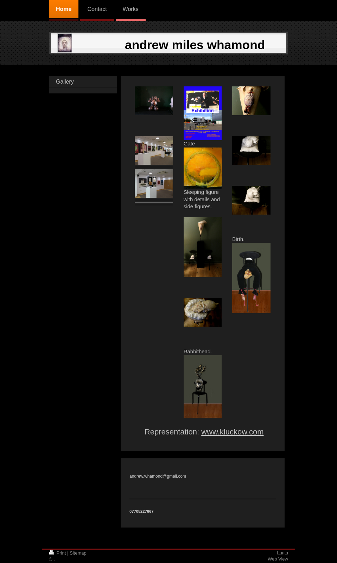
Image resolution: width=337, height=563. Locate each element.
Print (58, 553)
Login (282, 552)
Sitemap (78, 553)
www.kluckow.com (232, 431)
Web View (278, 559)
